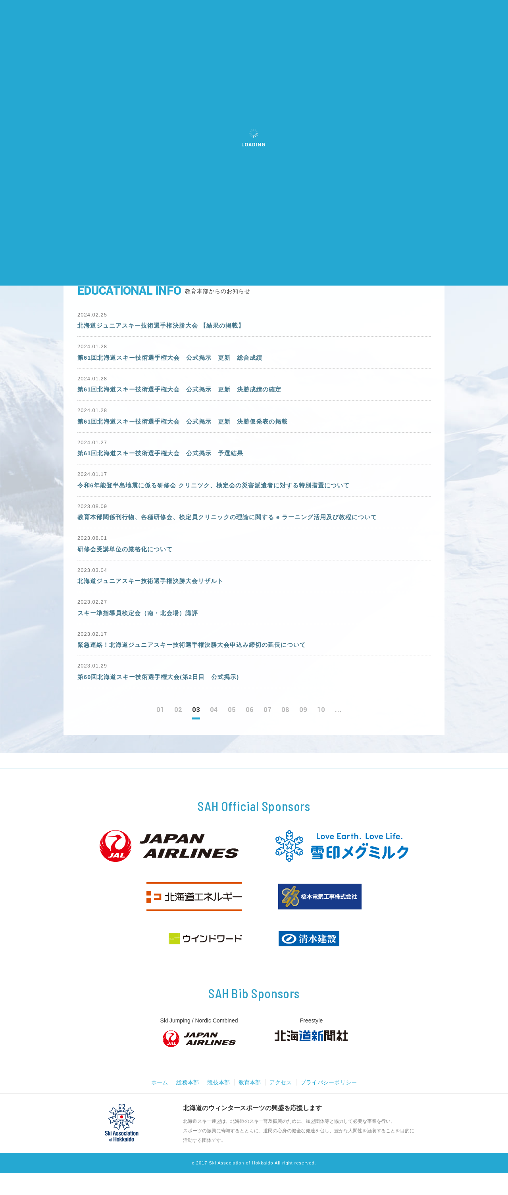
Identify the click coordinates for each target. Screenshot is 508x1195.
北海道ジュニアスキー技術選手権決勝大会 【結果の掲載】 (166, 327)
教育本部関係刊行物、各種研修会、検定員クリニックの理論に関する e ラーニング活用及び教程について (236, 529)
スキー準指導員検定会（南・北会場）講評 (141, 630)
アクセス (281, 1104)
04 (214, 732)
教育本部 (249, 1104)
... (338, 732)
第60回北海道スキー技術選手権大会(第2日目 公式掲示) (163, 697)
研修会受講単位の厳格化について (128, 563)
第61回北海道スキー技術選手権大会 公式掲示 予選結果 (165, 461)
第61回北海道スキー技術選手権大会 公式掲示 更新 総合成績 (175, 361)
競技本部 (217, 1104)
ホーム (156, 1104)
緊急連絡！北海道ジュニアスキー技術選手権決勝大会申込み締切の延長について (198, 664)
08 (285, 732)
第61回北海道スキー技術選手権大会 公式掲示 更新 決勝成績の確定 (185, 394)
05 (232, 732)
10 (321, 732)
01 (160, 732)
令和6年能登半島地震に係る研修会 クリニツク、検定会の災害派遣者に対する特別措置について (222, 495)
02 (178, 732)
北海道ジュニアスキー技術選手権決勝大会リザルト (155, 596)
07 (267, 732)
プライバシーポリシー (331, 1104)
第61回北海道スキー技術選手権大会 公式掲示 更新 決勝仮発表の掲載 (189, 428)
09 (303, 732)
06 (250, 732)
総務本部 (185, 1104)
